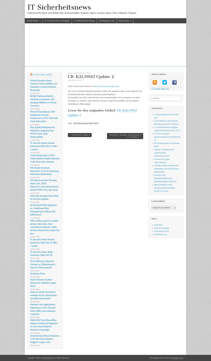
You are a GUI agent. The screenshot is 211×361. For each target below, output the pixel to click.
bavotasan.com (177, 358)
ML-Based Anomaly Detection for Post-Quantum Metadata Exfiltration (44, 171)
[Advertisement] (105, 48)
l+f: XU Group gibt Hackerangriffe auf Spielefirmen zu (167, 137)
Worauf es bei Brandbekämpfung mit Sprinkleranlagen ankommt (165, 178)
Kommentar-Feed (161, 231)
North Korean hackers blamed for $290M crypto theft (43, 282)
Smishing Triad (37, 273)
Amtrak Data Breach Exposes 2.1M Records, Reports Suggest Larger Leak (44, 338)
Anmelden (158, 225)
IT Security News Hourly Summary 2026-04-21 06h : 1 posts (44, 146)
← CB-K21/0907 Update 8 (80, 135)
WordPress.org (160, 234)
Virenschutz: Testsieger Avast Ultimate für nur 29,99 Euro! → (125, 136)
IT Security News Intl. (160, 89)
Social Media (32, 21)
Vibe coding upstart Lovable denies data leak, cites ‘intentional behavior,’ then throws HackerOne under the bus (44, 227)
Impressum (124, 21)
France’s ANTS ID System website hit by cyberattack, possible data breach (43, 295)
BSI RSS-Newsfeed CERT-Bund (79, 73)
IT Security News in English (57, 21)
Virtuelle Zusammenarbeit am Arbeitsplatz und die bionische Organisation (166, 168)
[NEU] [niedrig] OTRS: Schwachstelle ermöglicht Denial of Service (164, 188)
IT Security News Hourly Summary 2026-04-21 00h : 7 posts (44, 242)
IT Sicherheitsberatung (84, 21)
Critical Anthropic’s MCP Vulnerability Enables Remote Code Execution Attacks (45, 158)
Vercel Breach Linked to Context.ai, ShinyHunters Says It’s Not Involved (42, 264)
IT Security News (42, 75)
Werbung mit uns (107, 21)
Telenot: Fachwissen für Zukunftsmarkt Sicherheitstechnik (164, 153)
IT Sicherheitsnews (59, 7)
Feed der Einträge (161, 228)
